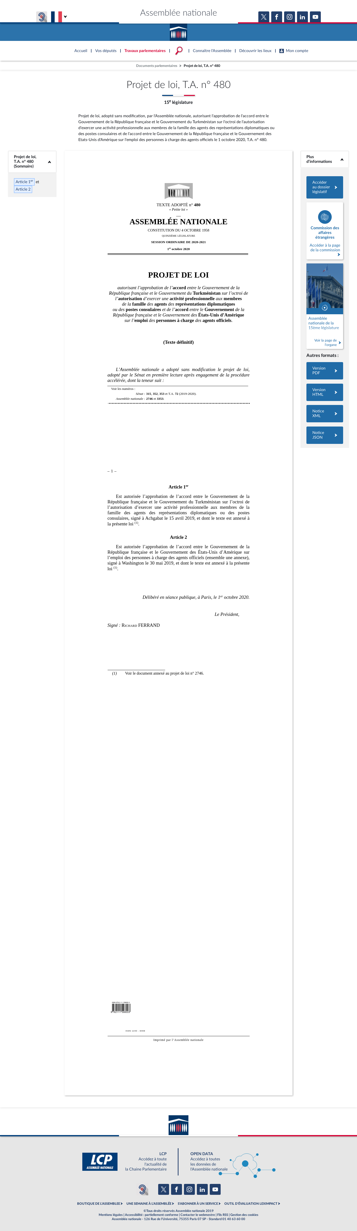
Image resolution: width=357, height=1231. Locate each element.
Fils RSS (222, 1214)
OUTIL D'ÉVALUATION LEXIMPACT (250, 1203)
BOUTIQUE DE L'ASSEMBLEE (98, 1203)
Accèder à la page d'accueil (178, 30)
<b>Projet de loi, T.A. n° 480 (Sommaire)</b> (32, 161)
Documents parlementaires (156, 66)
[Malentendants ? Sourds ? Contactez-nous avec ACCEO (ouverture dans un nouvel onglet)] (142, 1189)
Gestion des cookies (244, 1214)
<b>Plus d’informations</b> (325, 159)
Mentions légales (111, 1214)
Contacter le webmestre (197, 1214)
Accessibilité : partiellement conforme (151, 1214)
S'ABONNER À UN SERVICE (198, 1203)
